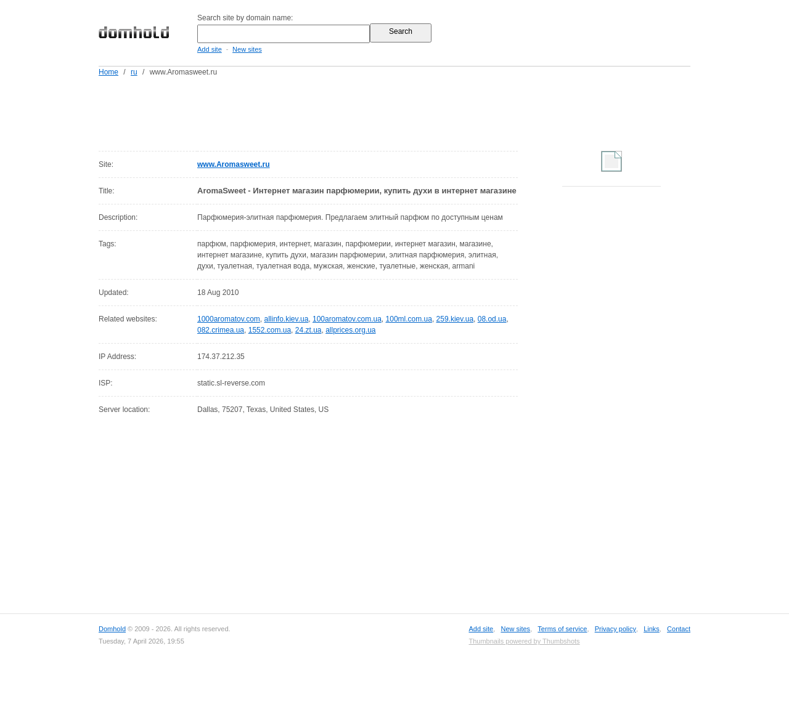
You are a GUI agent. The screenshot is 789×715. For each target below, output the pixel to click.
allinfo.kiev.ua (286, 319)
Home (108, 72)
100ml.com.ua (409, 319)
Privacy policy (615, 628)
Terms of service (562, 628)
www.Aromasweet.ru (233, 164)
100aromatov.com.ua (347, 319)
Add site (209, 49)
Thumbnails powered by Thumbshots (523, 641)
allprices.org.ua (350, 330)
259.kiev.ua (455, 319)
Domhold (112, 628)
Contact (678, 628)
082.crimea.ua (220, 330)
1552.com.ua (269, 330)
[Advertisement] (418, 111)
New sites (247, 49)
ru (134, 72)
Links (652, 628)
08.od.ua (492, 319)
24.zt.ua (308, 330)
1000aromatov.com (228, 319)
